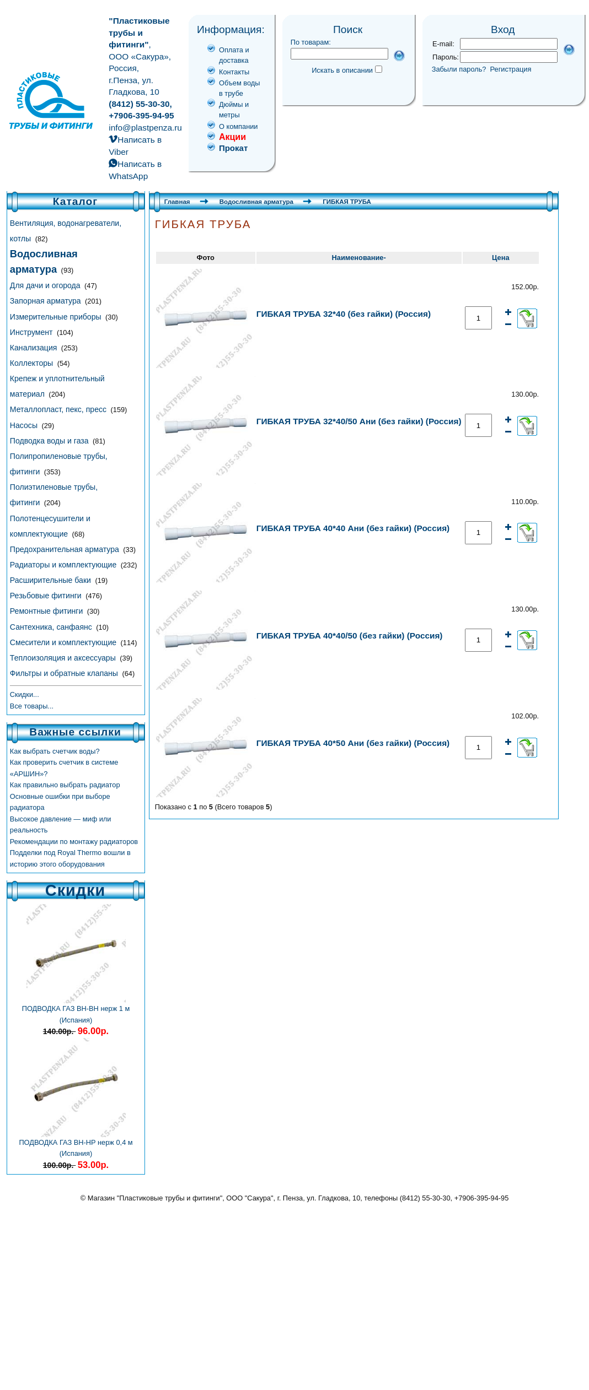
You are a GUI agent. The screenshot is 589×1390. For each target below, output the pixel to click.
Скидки (75, 890)
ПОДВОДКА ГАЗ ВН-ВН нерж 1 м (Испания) (76, 1010)
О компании (238, 126)
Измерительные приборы (57, 316)
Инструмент (32, 332)
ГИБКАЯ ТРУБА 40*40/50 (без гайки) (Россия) (349, 635)
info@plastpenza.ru (145, 127)
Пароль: (445, 57)
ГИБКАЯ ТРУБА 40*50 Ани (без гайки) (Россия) (353, 743)
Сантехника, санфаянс (52, 627)
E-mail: (443, 44)
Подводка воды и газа (50, 440)
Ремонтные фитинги (47, 611)
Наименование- (359, 257)
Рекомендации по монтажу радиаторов (74, 841)
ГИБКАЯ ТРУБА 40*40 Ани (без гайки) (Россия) (353, 528)
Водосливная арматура (256, 201)
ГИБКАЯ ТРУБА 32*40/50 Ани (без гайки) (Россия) (359, 421)
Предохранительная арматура (65, 549)
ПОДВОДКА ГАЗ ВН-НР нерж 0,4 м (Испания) (75, 1144)
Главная (177, 201)
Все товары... (31, 706)
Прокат (233, 148)
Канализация (34, 347)
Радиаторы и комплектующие (64, 564)
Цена (500, 257)
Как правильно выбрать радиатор (65, 785)
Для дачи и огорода (46, 285)
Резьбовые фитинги (47, 595)
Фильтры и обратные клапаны (65, 673)
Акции (232, 137)
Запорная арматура (46, 300)
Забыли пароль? (459, 69)
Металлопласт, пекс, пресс (59, 409)
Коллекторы (32, 363)
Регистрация (511, 69)
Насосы (25, 425)
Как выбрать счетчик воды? (55, 751)
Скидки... (24, 694)
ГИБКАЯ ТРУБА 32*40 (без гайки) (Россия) (343, 313)
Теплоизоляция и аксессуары (64, 657)
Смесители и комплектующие (64, 642)
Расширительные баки (51, 580)
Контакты (234, 72)
